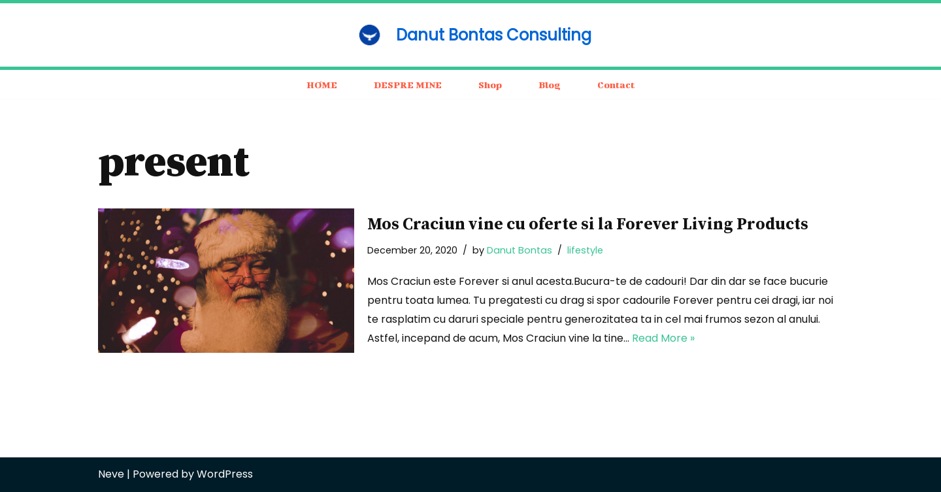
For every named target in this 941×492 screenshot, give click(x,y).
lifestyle (585, 250)
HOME (321, 84)
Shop (490, 84)
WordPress (225, 474)
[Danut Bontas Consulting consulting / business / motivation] (470, 35)
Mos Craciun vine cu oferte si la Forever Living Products (587, 224)
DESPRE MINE (408, 84)
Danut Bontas (519, 250)
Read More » (663, 338)
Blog (549, 84)
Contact (616, 84)
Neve (111, 474)
